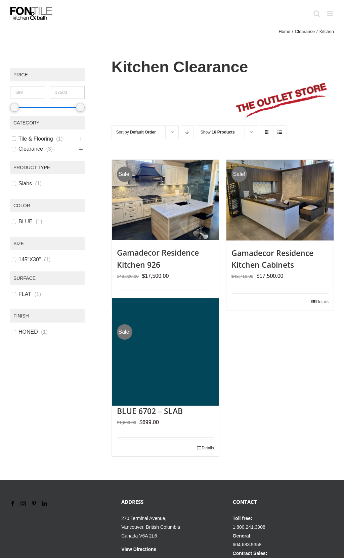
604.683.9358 (247, 544)
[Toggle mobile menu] (330, 13)
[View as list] (280, 132)
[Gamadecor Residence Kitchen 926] (165, 200)
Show (218, 132)
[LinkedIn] (44, 503)
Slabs (25, 183)
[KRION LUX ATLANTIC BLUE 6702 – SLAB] (165, 352)
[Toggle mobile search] (316, 13)
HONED (28, 332)
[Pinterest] (34, 503)
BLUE (25, 221)
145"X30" (29, 259)
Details (322, 301)
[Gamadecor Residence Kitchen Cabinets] (280, 200)
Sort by (136, 132)
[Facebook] (12, 503)
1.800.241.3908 (249, 527)
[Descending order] (187, 132)
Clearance (30, 149)
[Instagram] (23, 503)
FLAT (24, 294)
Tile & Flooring (35, 139)
